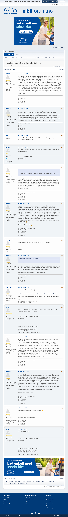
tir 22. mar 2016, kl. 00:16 (23, 166)
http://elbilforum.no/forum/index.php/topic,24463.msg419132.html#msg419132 (37, 293)
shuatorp (8, 287)
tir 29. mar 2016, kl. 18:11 (23, 336)
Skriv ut (61, 69)
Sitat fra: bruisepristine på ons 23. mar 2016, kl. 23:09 (30, 258)
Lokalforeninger (50, 508)
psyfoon (8, 74)
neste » (61, 66)
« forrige (55, 66)
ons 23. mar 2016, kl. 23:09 (23, 239)
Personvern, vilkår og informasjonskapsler (28, 515)
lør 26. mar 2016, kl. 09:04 (23, 307)
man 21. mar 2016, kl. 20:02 (23, 147)
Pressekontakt (49, 504)
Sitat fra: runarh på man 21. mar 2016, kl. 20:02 (29, 169)
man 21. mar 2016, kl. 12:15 (23, 73)
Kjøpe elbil (6, 497)
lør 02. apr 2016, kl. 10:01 (23, 407)
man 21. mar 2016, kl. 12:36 (23, 108)
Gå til (45, 486)
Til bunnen (7, 69)
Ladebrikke (6, 501)
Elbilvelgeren (28, 504)
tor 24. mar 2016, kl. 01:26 (23, 255)
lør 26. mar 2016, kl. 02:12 (23, 287)
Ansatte (48, 506)
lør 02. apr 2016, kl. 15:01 (23, 429)
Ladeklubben (28, 497)
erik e (7, 307)
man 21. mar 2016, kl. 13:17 (23, 135)
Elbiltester (6, 499)
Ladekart (27, 501)
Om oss (48, 497)
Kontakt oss (49, 501)
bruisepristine (9, 240)
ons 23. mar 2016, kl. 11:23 (23, 203)
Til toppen (7, 478)
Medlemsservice (50, 499)
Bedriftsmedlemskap (8, 504)
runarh (7, 147)
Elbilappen (27, 499)
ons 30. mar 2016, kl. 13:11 (23, 371)
